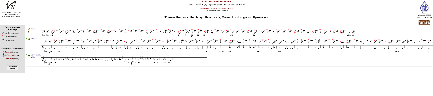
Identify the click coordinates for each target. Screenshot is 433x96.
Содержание (204, 8)
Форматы (222, 8)
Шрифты (214, 8)
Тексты (230, 8)
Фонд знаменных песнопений (216, 1)
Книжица (9, 59)
